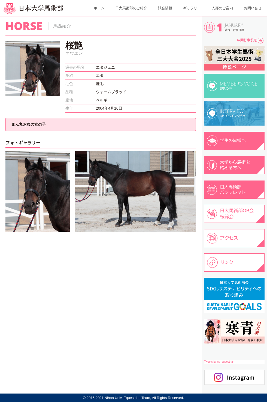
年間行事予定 (250, 40)
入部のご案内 (222, 8)
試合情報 (165, 8)
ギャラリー (192, 8)
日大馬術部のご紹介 (131, 8)
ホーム (99, 8)
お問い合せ (253, 8)
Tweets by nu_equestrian (219, 361)
